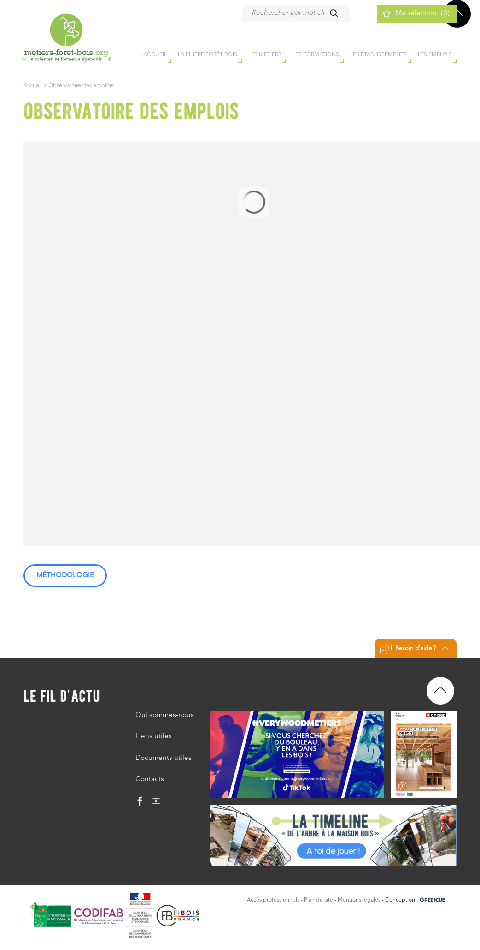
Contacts (149, 779)
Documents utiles (163, 758)
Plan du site (318, 900)
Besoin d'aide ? (414, 650)
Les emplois (435, 55)
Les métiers (264, 55)
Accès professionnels (273, 900)
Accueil (33, 86)
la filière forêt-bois (207, 55)
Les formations (316, 55)
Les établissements (378, 55)
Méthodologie (65, 575)
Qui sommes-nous (164, 715)
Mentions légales (359, 900)
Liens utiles (153, 736)
